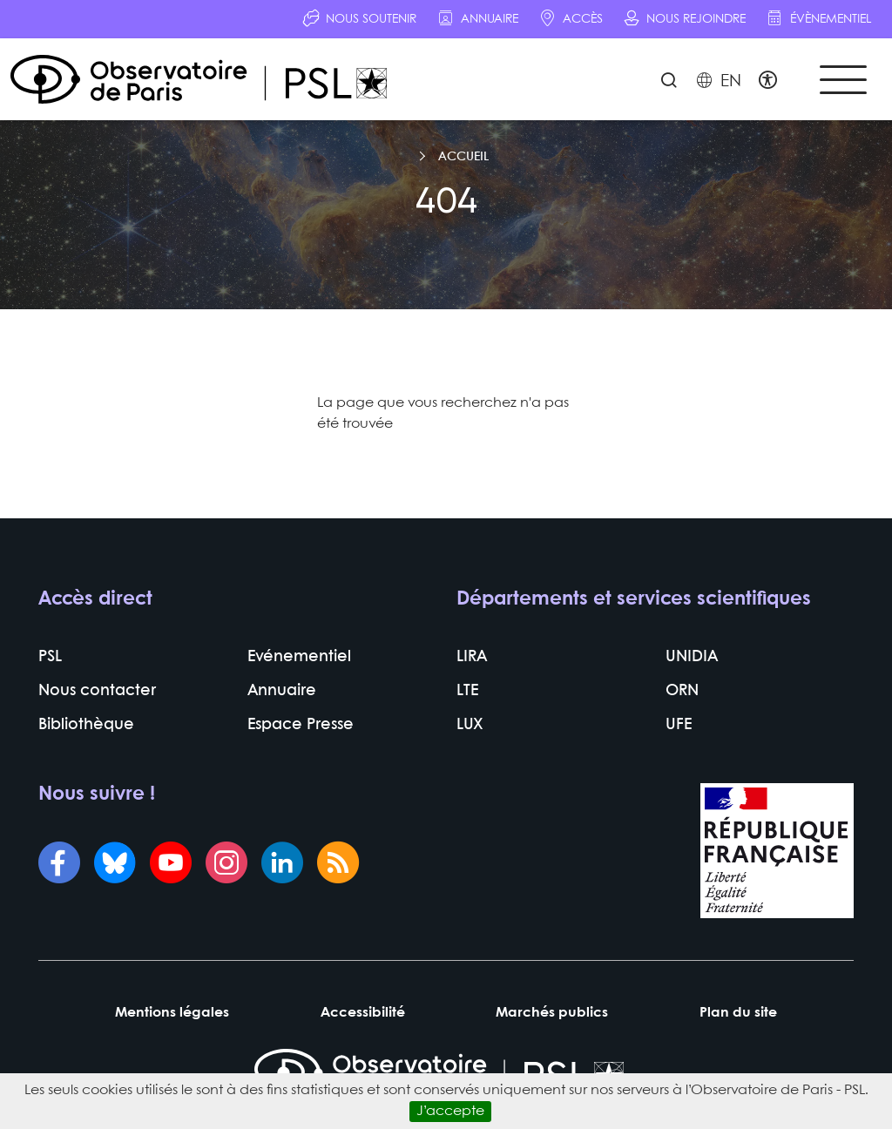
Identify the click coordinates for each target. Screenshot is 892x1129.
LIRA (471, 657)
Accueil (463, 157)
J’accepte (450, 1111)
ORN (682, 691)
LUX (469, 725)
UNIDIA (692, 657)
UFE (679, 725)
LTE (467, 691)
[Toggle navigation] (843, 79)
